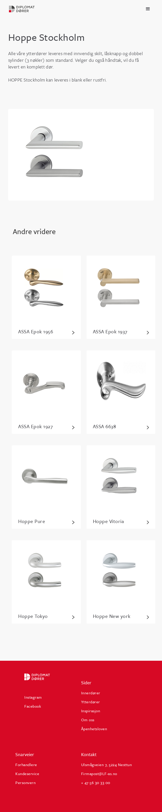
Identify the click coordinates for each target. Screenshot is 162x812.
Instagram (33, 697)
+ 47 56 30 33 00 (95, 782)
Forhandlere (26, 764)
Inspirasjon (90, 710)
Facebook (32, 706)
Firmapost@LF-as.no (99, 773)
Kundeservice (27, 773)
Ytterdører (90, 701)
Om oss (87, 719)
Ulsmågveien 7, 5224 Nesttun (106, 764)
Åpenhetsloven (94, 728)
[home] (28, 9)
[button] (148, 9)
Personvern (25, 782)
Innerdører (90, 692)
